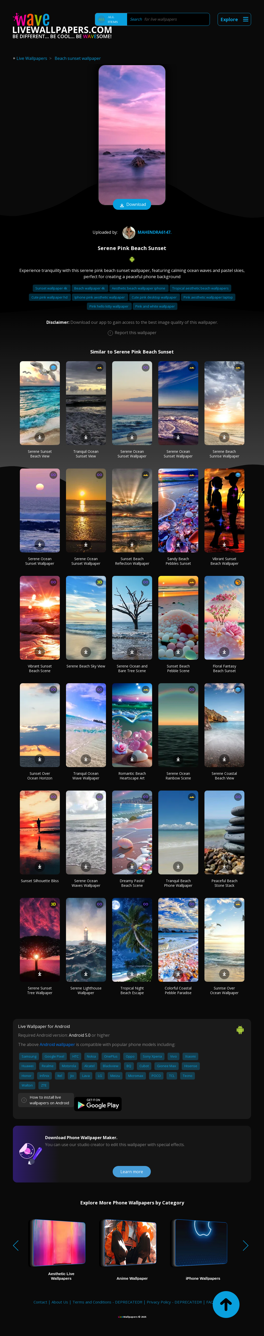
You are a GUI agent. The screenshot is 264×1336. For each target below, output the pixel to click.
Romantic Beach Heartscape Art (132, 775)
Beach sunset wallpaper (78, 58)
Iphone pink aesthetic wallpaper (100, 297)
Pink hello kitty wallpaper (109, 306)
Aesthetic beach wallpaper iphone (139, 288)
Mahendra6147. (146, 232)
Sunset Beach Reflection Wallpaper (132, 561)
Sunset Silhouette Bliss (40, 880)
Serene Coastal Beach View (224, 775)
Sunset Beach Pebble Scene (178, 668)
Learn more (131, 1171)
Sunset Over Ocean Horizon (39, 775)
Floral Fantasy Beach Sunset (224, 668)
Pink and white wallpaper (155, 306)
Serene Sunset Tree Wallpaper (39, 990)
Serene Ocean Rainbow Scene (178, 775)
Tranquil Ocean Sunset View (85, 453)
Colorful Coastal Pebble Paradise (178, 990)
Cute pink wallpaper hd (49, 297)
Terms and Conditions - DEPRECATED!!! (107, 1302)
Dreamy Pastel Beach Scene (132, 883)
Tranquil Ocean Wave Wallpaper (85, 775)
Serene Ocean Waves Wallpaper (86, 883)
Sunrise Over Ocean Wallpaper (224, 990)
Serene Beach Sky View (86, 666)
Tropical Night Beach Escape (132, 990)
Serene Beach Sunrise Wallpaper (224, 453)
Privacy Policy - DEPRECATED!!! (174, 1302)
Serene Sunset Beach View (40, 453)
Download (132, 205)
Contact (40, 1302)
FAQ (210, 1302)
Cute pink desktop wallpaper (154, 297)
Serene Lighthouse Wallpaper (86, 990)
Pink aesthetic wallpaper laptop (208, 297)
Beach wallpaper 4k (90, 288)
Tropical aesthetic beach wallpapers (200, 288)
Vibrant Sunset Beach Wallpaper (224, 561)
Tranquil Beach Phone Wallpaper (178, 883)
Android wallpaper (57, 1044)
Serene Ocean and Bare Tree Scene (132, 668)
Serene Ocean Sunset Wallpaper (132, 453)
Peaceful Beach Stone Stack (224, 883)
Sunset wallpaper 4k (51, 288)
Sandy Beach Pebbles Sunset (178, 561)
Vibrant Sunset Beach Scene (40, 668)
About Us (60, 1302)
